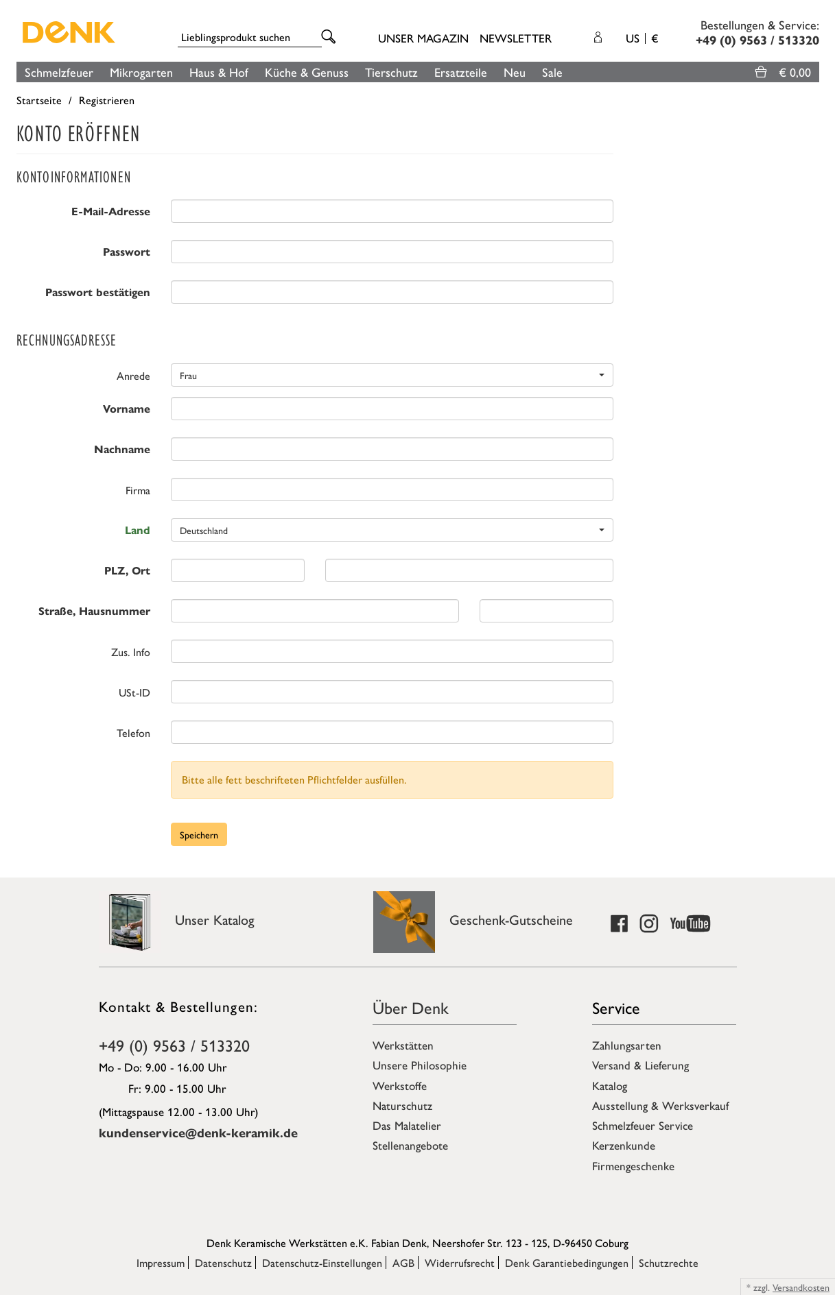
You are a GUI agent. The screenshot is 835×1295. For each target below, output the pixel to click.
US (642, 37)
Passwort (126, 251)
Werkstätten (403, 1045)
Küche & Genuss (307, 71)
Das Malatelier (407, 1125)
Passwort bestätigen (97, 292)
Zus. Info (130, 651)
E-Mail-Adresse (110, 211)
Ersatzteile (460, 71)
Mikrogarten (141, 71)
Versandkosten (801, 1287)
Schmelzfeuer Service (642, 1125)
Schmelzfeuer (59, 71)
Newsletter (516, 37)
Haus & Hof (218, 71)
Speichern (199, 834)
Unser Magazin (423, 37)
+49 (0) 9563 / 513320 (174, 1044)
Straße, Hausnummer (94, 611)
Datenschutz (223, 1262)
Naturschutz (402, 1105)
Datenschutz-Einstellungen (322, 1262)
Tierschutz (391, 71)
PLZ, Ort (127, 570)
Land (137, 530)
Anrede (133, 375)
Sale (552, 71)
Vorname (126, 408)
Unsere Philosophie (420, 1064)
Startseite (39, 100)
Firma (138, 490)
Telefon (133, 732)
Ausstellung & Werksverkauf (660, 1105)
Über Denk (411, 1007)
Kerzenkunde (623, 1145)
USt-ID (134, 692)
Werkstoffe (400, 1085)
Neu (515, 71)
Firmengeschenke (633, 1165)
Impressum (161, 1262)
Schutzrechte (668, 1262)
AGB (403, 1262)
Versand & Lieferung (640, 1064)
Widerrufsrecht (460, 1262)
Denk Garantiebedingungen (566, 1262)
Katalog (609, 1085)
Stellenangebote (410, 1145)
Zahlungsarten (626, 1045)
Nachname (122, 449)
